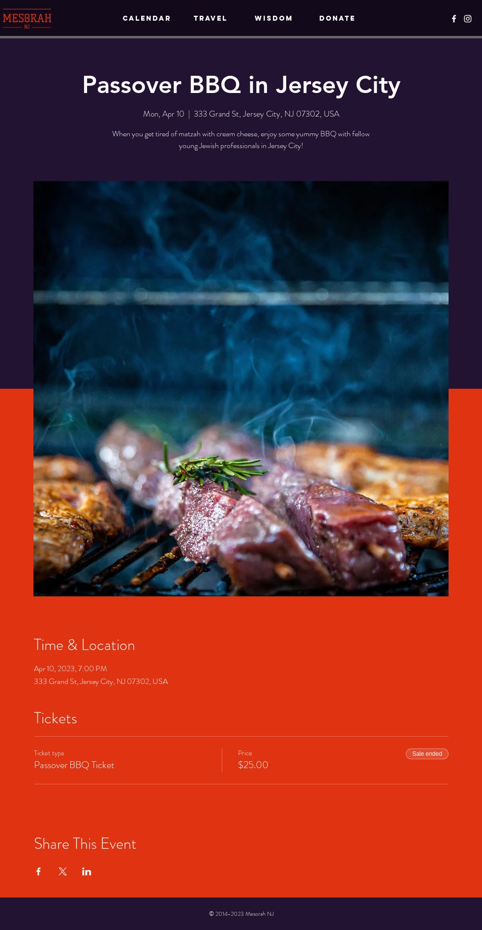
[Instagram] (468, 19)
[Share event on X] (62, 871)
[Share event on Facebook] (38, 871)
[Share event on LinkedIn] (86, 871)
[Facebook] (454, 19)
